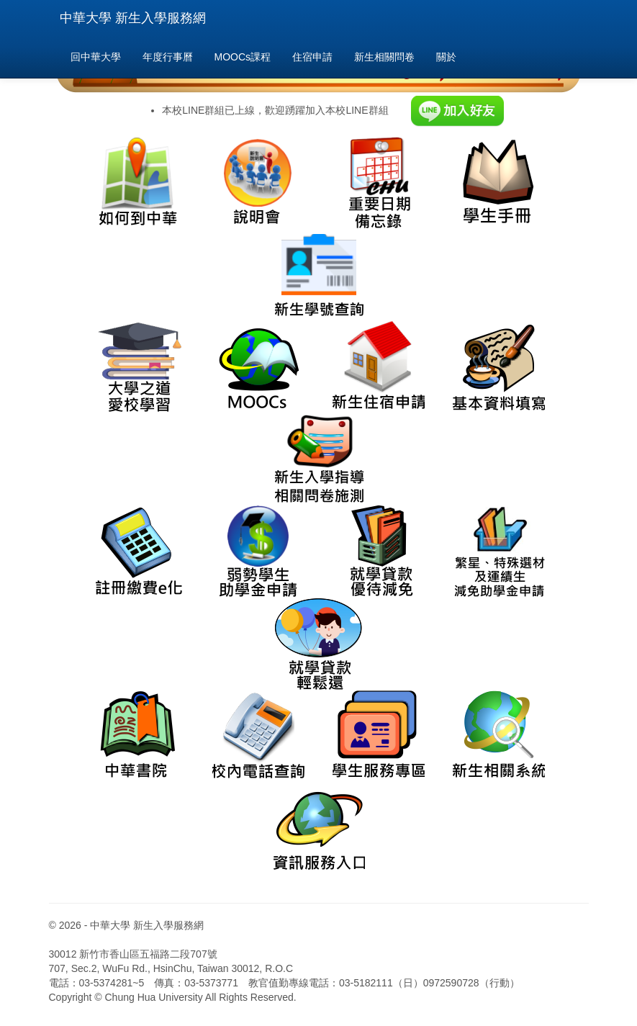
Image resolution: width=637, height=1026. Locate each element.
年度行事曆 (168, 57)
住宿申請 (312, 57)
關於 (446, 57)
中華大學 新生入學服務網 (133, 18)
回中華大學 (96, 57)
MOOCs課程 (242, 57)
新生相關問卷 (384, 57)
